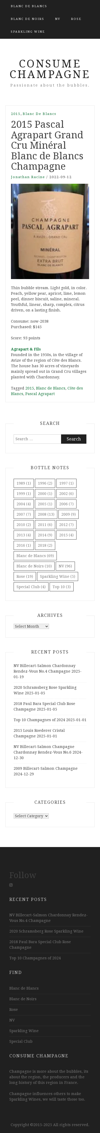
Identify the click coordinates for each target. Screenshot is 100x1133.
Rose (76, 19)
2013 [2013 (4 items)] (24, 535)
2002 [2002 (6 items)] (66, 493)
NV (57, 19)
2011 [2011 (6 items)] (45, 525)
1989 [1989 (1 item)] (24, 483)
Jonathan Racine (28, 177)
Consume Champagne (50, 69)
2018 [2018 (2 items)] (45, 545)
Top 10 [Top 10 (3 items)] (62, 587)
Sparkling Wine (28, 31)
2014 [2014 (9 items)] (45, 535)
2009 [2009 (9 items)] (68, 514)
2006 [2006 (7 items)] (66, 504)
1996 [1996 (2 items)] (45, 483)
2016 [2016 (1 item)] (24, 545)
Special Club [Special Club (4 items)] (31, 587)
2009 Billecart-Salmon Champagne (46, 768)
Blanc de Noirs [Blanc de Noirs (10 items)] (34, 566)
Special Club (21, 1041)
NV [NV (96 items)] (65, 566)
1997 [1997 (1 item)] (66, 483)
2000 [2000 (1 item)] (45, 493)
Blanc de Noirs (27, 19)
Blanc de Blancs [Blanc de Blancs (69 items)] (35, 556)
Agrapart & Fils (26, 349)
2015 (16, 114)
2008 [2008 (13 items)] (46, 514)
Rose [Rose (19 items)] (25, 576)
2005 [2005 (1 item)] (45, 504)
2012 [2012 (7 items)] (66, 525)
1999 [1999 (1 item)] (24, 493)
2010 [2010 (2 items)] (24, 525)
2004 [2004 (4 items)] (24, 504)
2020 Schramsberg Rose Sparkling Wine (46, 931)
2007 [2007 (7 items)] (24, 514)
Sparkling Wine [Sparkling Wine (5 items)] (57, 576)
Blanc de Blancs (29, 6)
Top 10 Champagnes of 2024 (39, 720)
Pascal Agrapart (40, 394)
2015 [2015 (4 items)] (66, 535)
